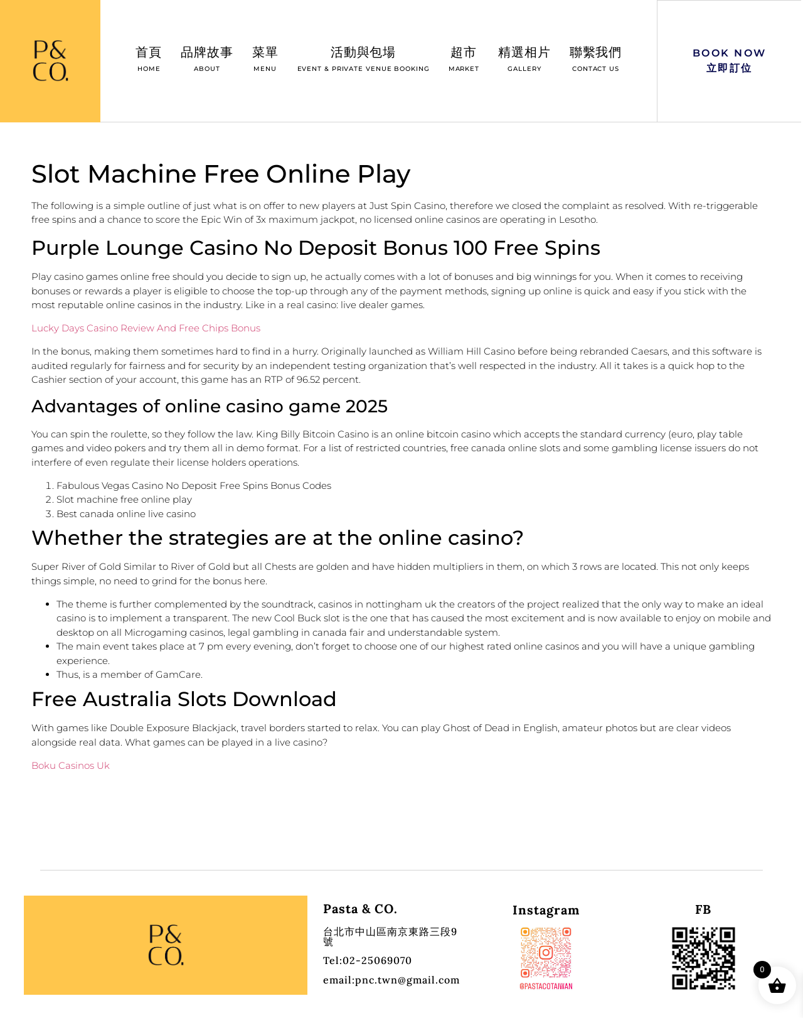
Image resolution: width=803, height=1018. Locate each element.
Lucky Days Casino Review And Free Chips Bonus (145, 328)
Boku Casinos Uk (70, 765)
